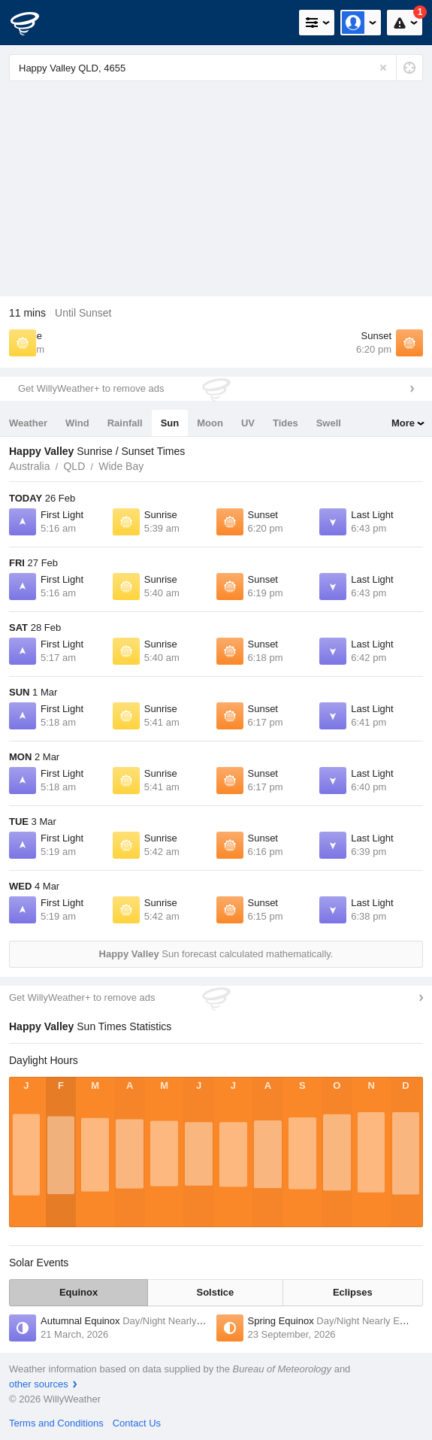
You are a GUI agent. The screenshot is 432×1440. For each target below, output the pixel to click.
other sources (38, 1384)
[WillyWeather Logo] (34, 22)
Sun (170, 423)
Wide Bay (120, 466)
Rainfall (125, 423)
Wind (77, 423)
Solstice (215, 1292)
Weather (28, 423)
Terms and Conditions (56, 1423)
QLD (74, 466)
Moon (210, 423)
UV (248, 423)
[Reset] (383, 68)
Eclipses (353, 1292)
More (403, 423)
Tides (285, 423)
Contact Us (137, 1423)
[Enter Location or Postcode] (216, 67)
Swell (328, 423)
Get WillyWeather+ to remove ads (91, 388)
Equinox (78, 1292)
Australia (29, 466)
